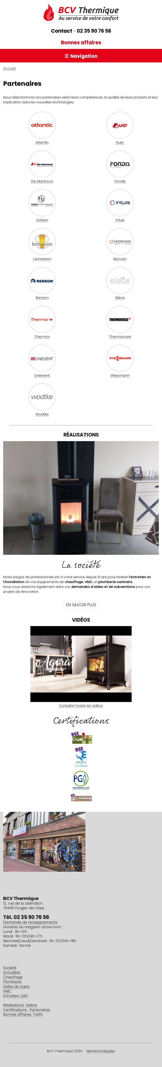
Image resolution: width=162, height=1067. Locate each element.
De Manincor (42, 181)
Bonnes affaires (81, 43)
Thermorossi (120, 337)
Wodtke (42, 414)
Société (9, 968)
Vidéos (31, 1005)
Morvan (120, 259)
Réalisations (13, 1005)
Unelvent (42, 375)
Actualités (12, 973)
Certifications (15, 1010)
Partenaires (40, 1010)
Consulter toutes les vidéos (81, 706)
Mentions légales (101, 1051)
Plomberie (12, 982)
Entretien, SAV (15, 996)
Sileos (120, 298)
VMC (7, 991)
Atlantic (42, 142)
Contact (61, 31)
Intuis (120, 220)
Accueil (9, 69)
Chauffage (13, 977)
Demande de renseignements (30, 922)
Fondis (120, 181)
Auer (120, 142)
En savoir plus (81, 605)
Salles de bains (16, 987)
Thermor (42, 337)
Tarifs (38, 1015)
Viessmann (120, 375)
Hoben (42, 220)
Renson (42, 298)
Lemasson (42, 259)
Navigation (83, 56)
